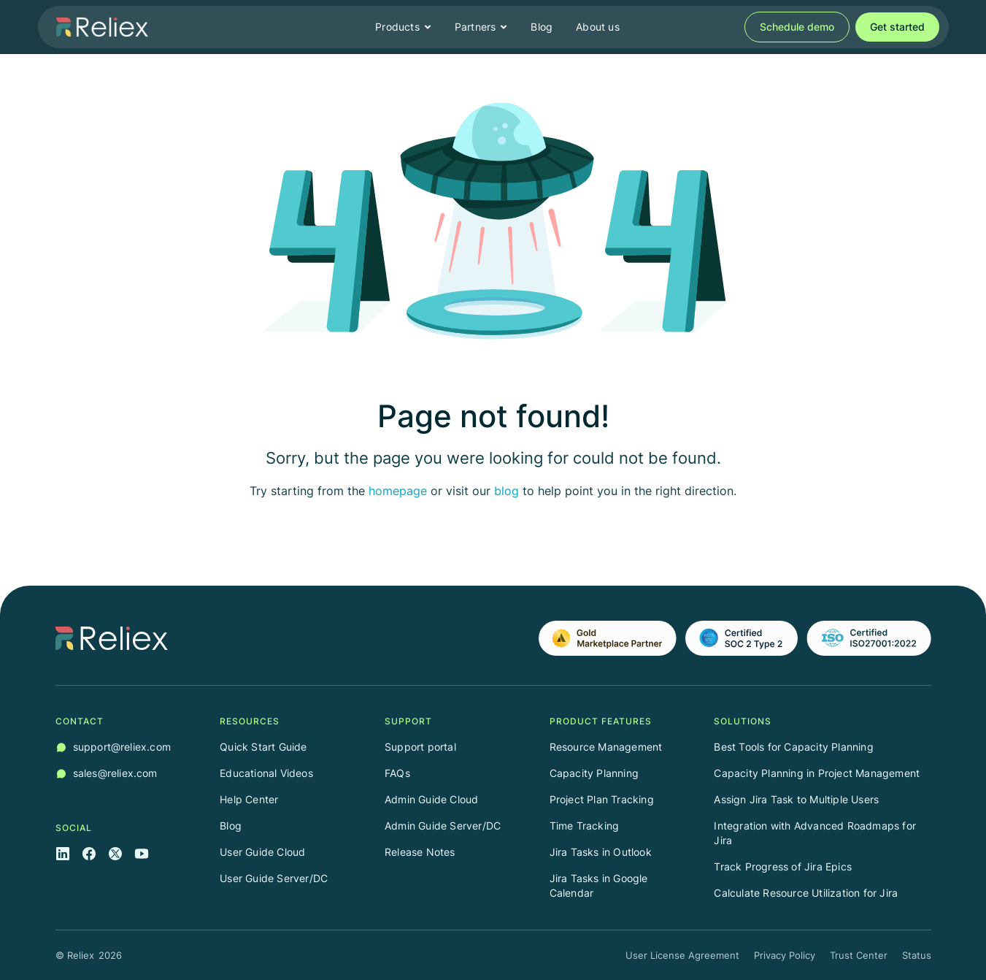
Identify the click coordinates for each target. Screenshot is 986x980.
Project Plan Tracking (602, 799)
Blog (541, 26)
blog (506, 490)
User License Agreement (682, 955)
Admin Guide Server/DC (443, 825)
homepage (398, 490)
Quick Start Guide (263, 746)
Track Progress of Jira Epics (783, 866)
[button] (403, 27)
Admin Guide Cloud (431, 799)
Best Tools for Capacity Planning (793, 746)
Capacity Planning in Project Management (817, 773)
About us (598, 26)
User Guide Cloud (262, 852)
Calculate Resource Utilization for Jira (806, 893)
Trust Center (858, 955)
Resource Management (606, 746)
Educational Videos (266, 773)
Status (916, 955)
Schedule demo (797, 26)
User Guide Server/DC (274, 878)
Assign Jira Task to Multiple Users (796, 799)
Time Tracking (585, 825)
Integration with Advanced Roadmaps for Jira (815, 832)
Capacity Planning (594, 773)
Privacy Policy (784, 955)
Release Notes (420, 852)
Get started (897, 26)
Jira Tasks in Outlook (601, 852)
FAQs (397, 773)
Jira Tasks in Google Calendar (599, 885)
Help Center (249, 799)
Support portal (420, 746)
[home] (102, 27)
